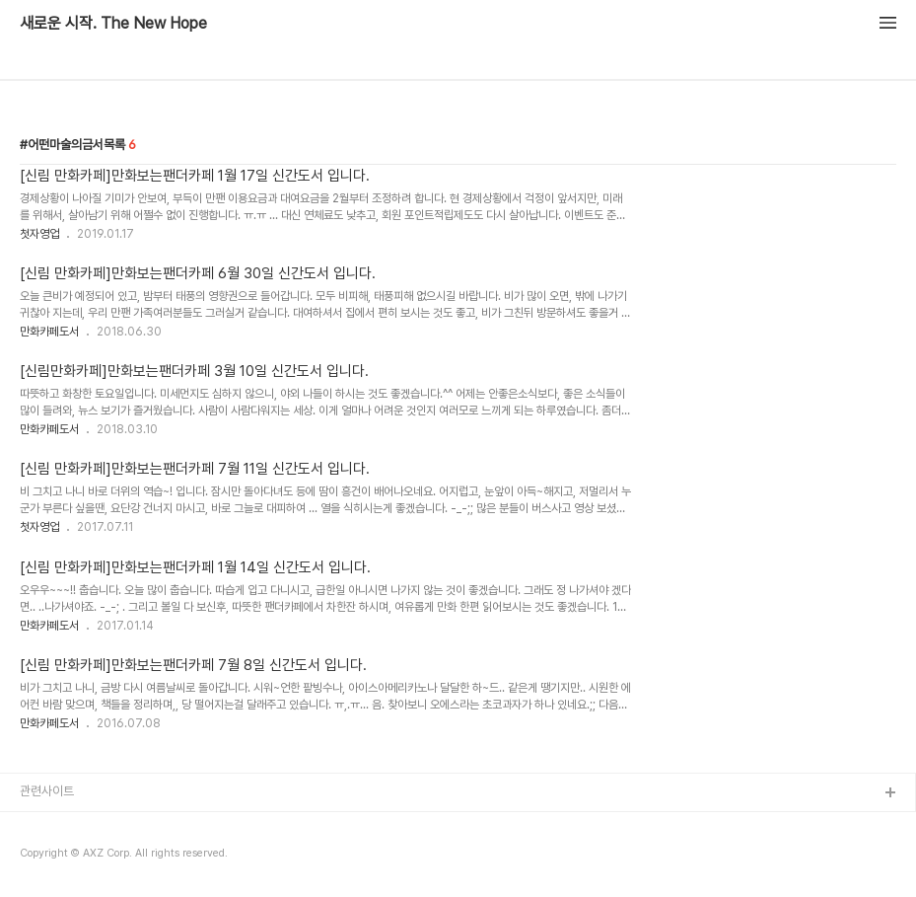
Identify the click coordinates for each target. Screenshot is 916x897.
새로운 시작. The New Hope (113, 24)
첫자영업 (39, 234)
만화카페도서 (49, 331)
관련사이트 (47, 791)
